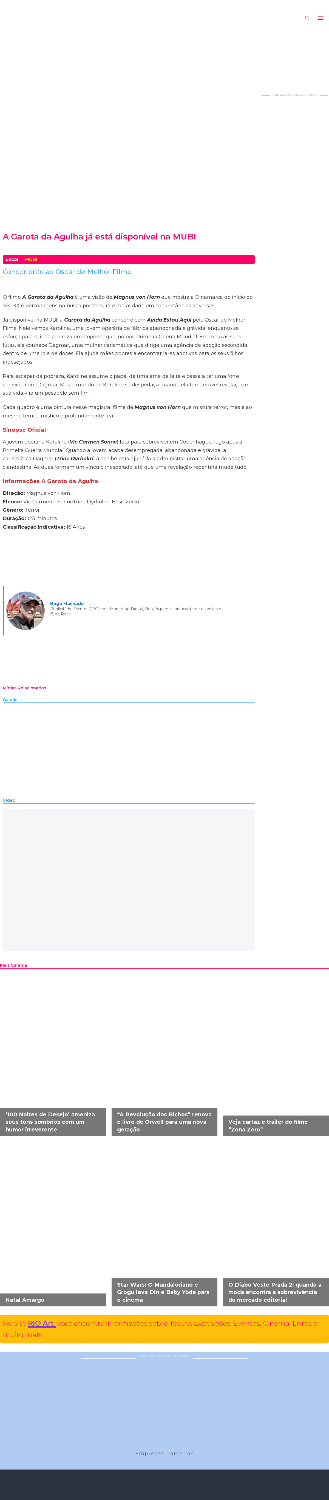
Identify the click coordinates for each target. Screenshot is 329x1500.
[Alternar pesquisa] (307, 18)
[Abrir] (321, 18)
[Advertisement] (294, 179)
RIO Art (42, 1323)
